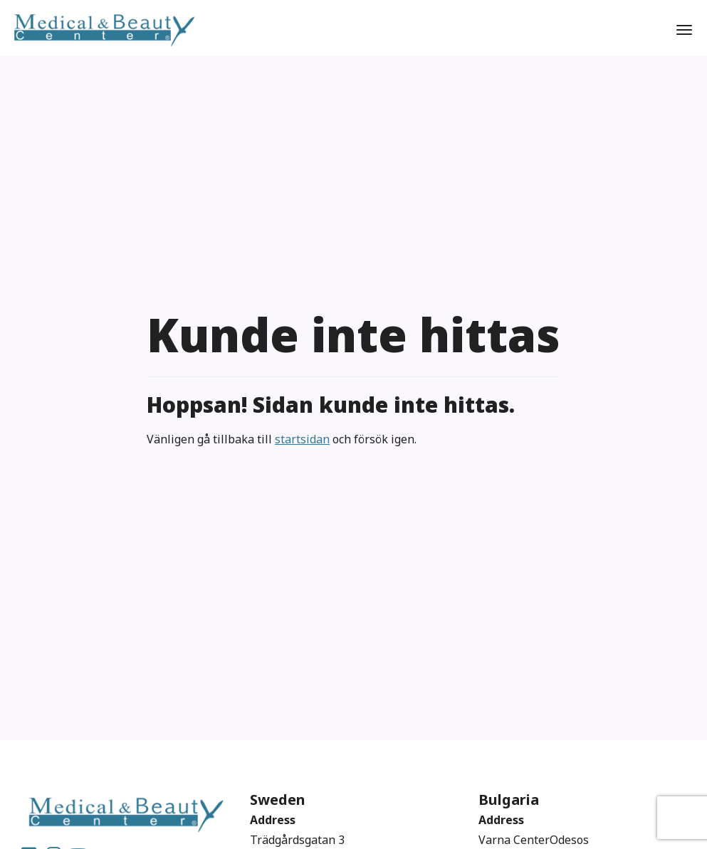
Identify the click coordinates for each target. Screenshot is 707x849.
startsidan (302, 439)
